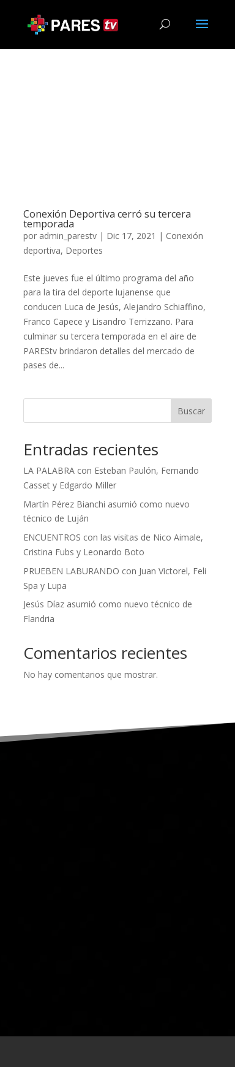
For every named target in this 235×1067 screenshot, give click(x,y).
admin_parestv (68, 235)
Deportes (84, 250)
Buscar (191, 411)
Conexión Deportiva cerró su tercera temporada (107, 218)
